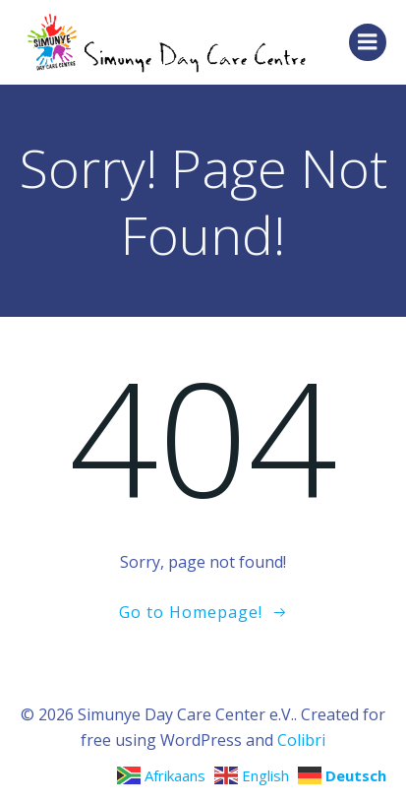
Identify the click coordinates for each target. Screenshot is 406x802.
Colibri (301, 740)
